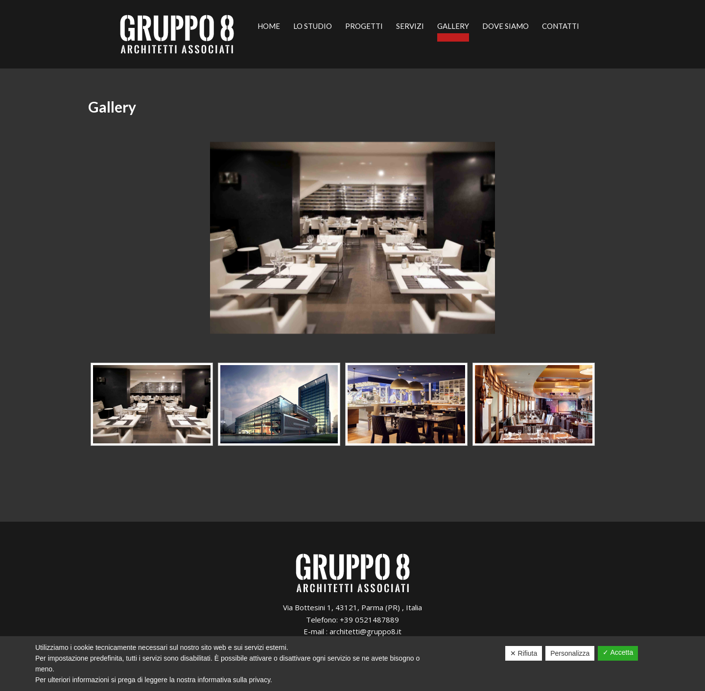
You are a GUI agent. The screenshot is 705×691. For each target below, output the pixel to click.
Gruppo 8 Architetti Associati (177, 34)
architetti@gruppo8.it (365, 631)
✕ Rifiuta (524, 653)
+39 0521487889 (369, 619)
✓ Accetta (618, 652)
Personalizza (569, 653)
